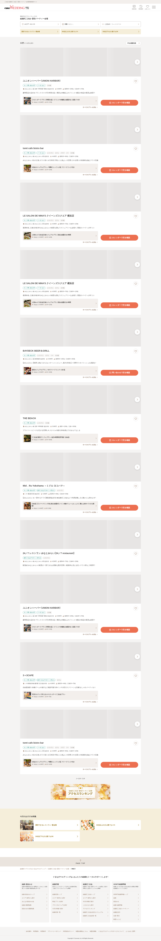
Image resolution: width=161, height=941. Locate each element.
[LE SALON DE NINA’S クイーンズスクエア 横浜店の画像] (80, 197)
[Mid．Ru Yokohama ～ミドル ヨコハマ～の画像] (80, 467)
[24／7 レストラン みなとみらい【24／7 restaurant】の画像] (80, 534)
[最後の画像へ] (137, 62)
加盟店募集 (93, 931)
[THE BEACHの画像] (80, 399)
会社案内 (28, 931)
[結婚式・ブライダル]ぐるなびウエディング (33, 869)
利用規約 (36, 931)
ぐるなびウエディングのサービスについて (111, 931)
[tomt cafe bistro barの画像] (80, 129)
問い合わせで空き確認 (119, 372)
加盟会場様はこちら (82, 931)
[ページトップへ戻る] (80, 861)
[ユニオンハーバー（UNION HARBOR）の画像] (80, 62)
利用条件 (43, 931)
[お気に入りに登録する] (135, 81)
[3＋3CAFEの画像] (80, 656)
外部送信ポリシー (68, 931)
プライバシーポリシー (54, 931)
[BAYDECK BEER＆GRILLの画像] (80, 332)
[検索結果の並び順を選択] (133, 43)
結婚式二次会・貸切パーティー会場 (58, 869)
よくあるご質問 (130, 931)
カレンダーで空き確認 (119, 102)
